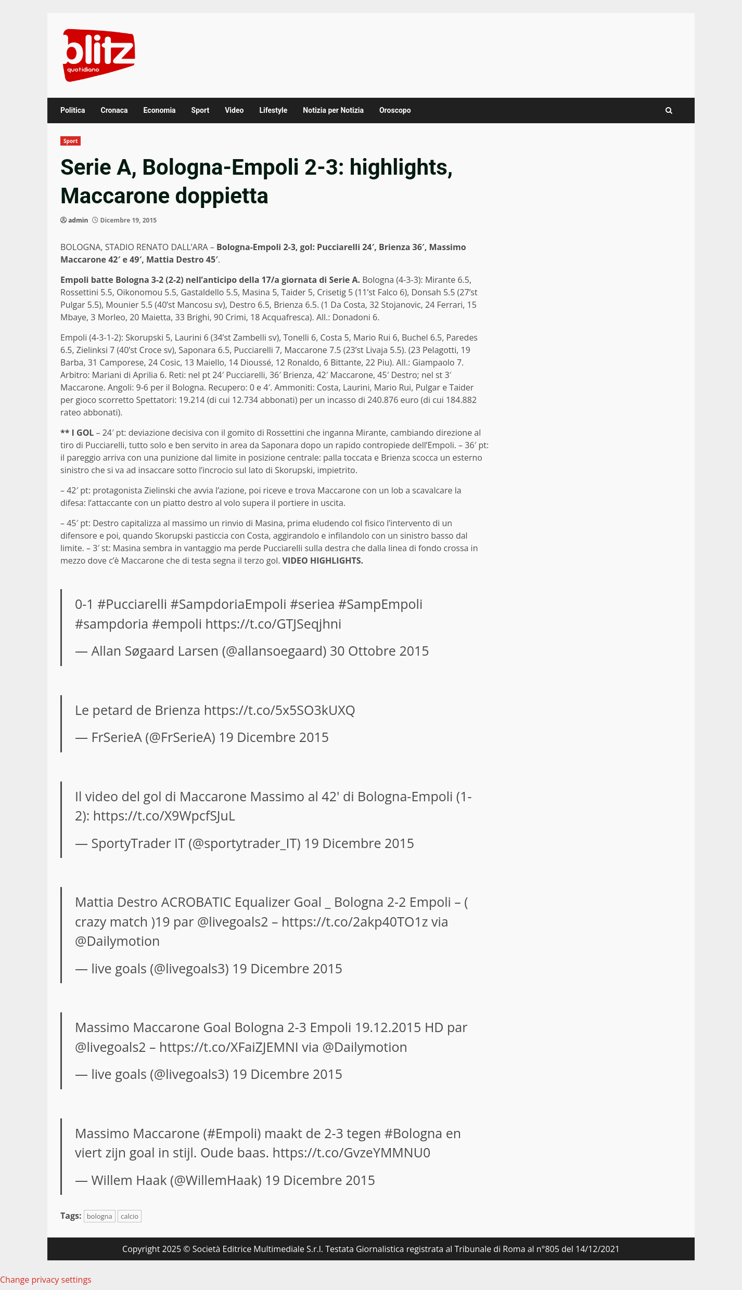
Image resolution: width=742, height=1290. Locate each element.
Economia (160, 110)
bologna (99, 1216)
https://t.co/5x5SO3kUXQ (279, 710)
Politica (72, 110)
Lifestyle (273, 110)
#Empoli (232, 1133)
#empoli (177, 623)
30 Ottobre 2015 (379, 650)
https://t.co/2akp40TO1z (355, 921)
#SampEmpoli (380, 604)
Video (234, 110)
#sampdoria (111, 623)
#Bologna (414, 1133)
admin (78, 220)
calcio (129, 1216)
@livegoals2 (232, 921)
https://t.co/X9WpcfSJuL (164, 815)
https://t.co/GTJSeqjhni (273, 623)
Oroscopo (395, 110)
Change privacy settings (46, 1279)
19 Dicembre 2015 (274, 737)
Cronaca (113, 110)
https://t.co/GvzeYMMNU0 (352, 1152)
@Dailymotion (117, 940)
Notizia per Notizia (333, 110)
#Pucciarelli (132, 604)
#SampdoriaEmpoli (229, 604)
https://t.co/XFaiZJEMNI (229, 1047)
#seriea (312, 604)
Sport (200, 110)
